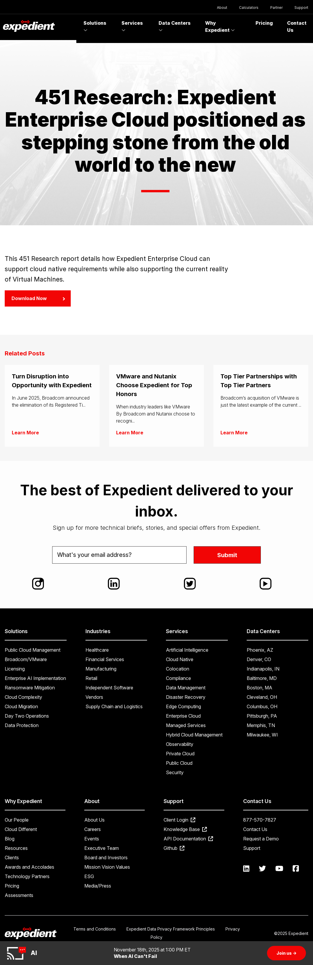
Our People (17, 820)
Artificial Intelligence (187, 650)
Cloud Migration (21, 706)
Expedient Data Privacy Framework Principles (170, 928)
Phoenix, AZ (260, 650)
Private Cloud (180, 754)
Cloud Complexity (23, 697)
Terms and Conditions (94, 928)
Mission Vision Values (107, 867)
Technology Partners (27, 876)
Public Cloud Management (32, 650)
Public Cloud (179, 763)
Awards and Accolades (29, 867)
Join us (286, 953)
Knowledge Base (185, 829)
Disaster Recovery (185, 697)
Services (132, 26)
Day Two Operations (27, 716)
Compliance (178, 678)
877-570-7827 (259, 820)
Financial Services (104, 659)
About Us (94, 820)
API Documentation (188, 839)
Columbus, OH (262, 706)
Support (301, 7)
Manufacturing (100, 669)
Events (91, 839)
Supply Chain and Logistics (114, 706)
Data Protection (22, 725)
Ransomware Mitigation (30, 688)
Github (174, 848)
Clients (12, 857)
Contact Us (255, 829)
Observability (179, 744)
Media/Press (97, 886)
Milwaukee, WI (262, 735)
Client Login (179, 820)
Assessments (19, 895)
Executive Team (101, 848)
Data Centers (175, 26)
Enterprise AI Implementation (35, 678)
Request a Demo (261, 839)
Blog (9, 839)
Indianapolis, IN (263, 669)
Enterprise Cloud (183, 716)
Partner (276, 7)
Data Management (185, 688)
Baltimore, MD (262, 678)
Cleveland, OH (262, 697)
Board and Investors (106, 857)
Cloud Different (21, 829)
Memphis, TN (261, 725)
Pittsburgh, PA (262, 716)
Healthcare (97, 650)
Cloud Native (179, 659)
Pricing (264, 23)
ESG (89, 876)
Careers (92, 829)
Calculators (248, 7)
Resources (16, 848)
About (222, 7)
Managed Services (186, 725)
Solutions (94, 26)
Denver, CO (259, 659)
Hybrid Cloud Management (194, 735)
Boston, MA (259, 688)
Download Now (38, 298)
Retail (91, 678)
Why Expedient (220, 26)
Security (175, 772)
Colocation (177, 669)
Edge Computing (183, 706)
